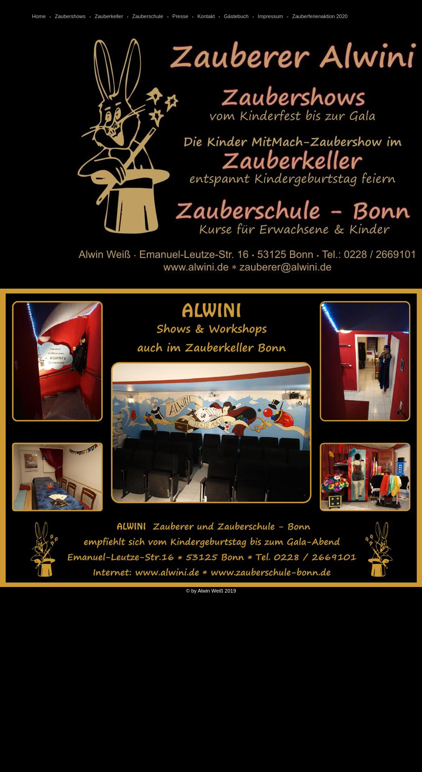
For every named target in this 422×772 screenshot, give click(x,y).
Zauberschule (147, 16)
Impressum (270, 16)
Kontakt (206, 16)
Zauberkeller (109, 16)
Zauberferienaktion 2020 (320, 16)
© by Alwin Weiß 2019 (211, 588)
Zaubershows (70, 16)
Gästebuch (236, 16)
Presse (180, 16)
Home (39, 16)
